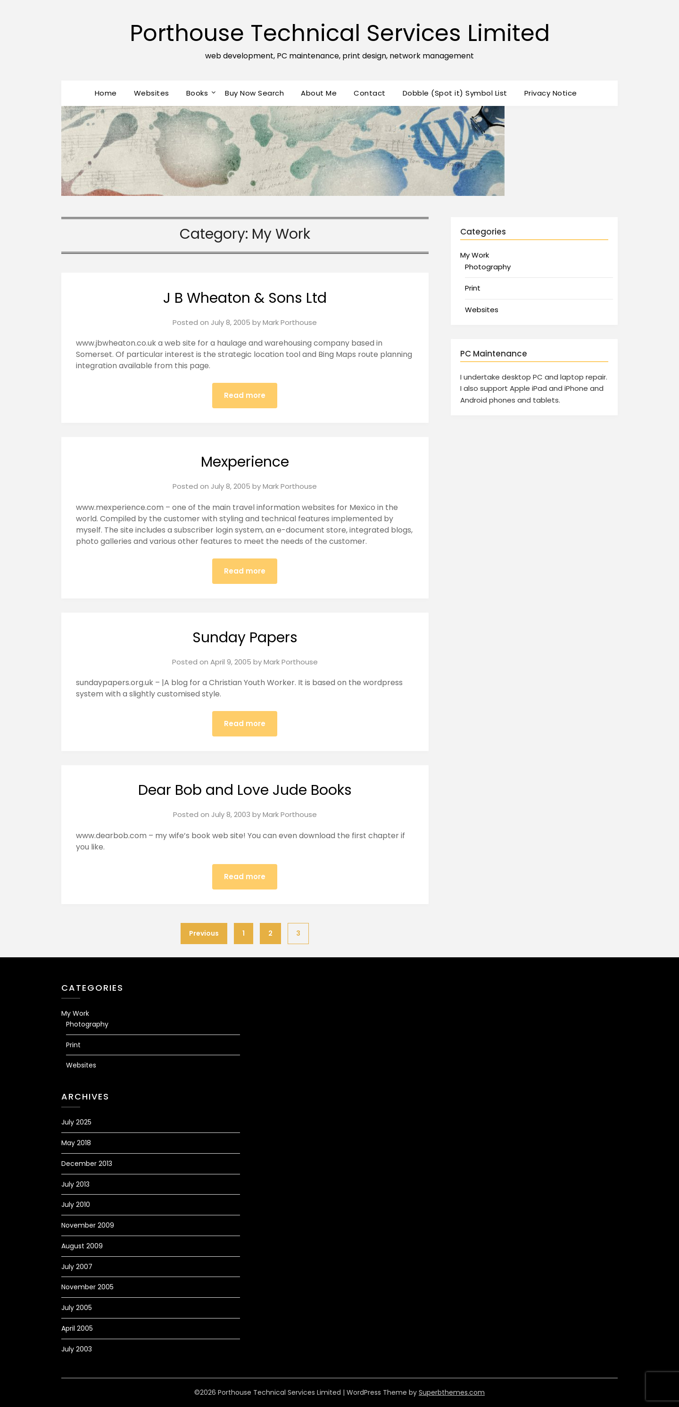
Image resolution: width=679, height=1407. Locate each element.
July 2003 (76, 1349)
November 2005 (87, 1287)
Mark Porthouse (290, 322)
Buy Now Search (254, 93)
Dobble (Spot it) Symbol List (455, 93)
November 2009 (87, 1225)
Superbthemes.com (452, 1392)
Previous (204, 933)
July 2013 (75, 1184)
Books (197, 93)
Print (472, 288)
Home (106, 93)
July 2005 (76, 1307)
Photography (488, 267)
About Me (319, 93)
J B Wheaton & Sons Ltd (245, 298)
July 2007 (76, 1266)
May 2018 (76, 1143)
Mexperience (245, 462)
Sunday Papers (245, 637)
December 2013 (86, 1163)
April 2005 (77, 1328)
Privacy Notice (550, 93)
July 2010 (75, 1204)
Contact (370, 93)
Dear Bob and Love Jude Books (245, 790)
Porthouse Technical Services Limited (340, 33)
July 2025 (76, 1122)
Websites (151, 93)
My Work (474, 255)
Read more (244, 395)
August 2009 (82, 1246)
